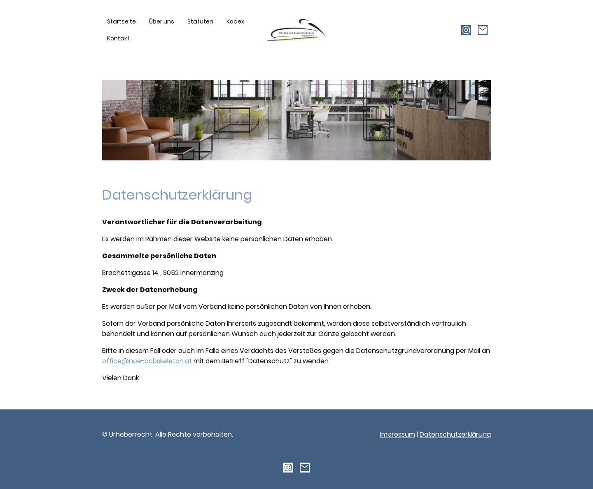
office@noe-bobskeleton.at (147, 361)
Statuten (200, 21)
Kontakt (118, 38)
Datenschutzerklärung (455, 434)
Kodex (235, 21)
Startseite (121, 21)
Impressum (397, 434)
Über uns (161, 21)
